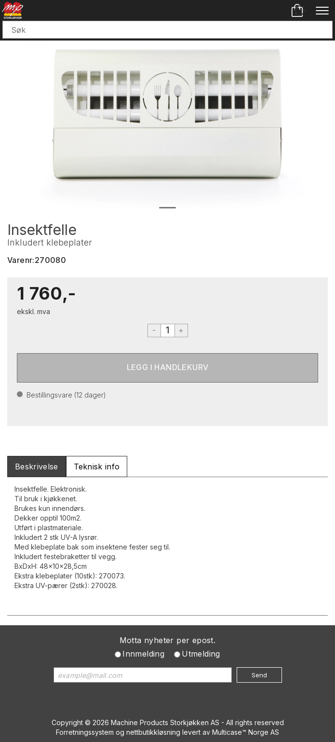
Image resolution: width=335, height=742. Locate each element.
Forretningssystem (85, 732)
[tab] (36, 467)
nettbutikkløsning (153, 732)
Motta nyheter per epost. (168, 640)
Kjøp (167, 368)
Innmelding (143, 654)
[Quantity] (167, 330)
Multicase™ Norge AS (245, 732)
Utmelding (201, 654)
